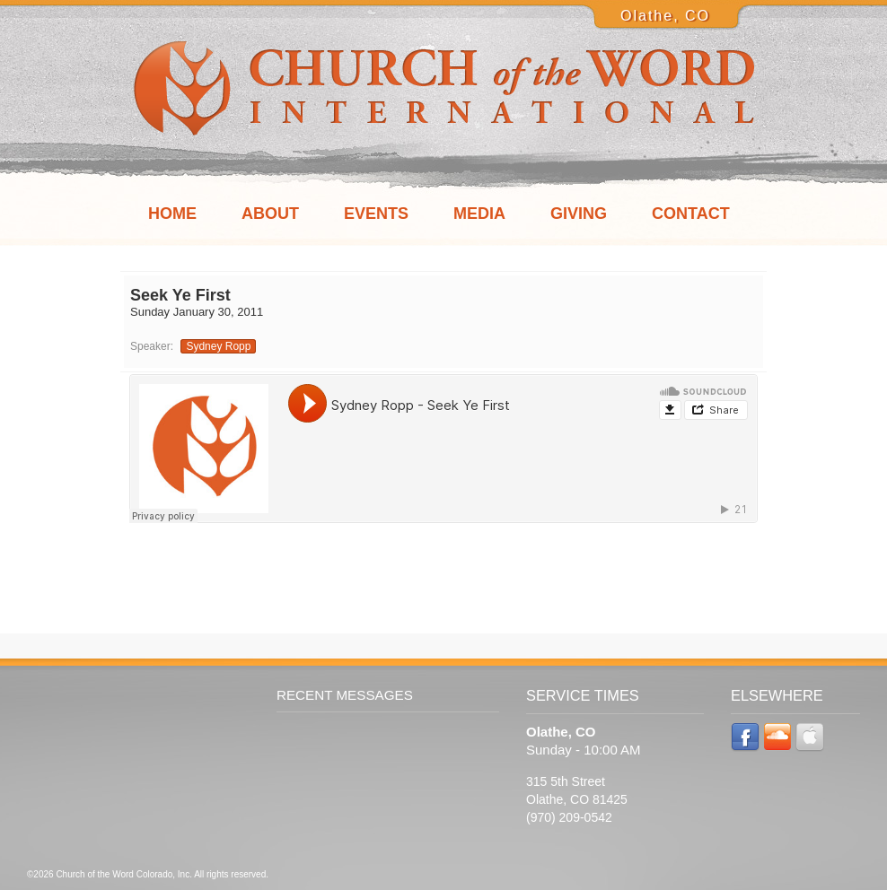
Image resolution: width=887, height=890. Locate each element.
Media (479, 213)
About (270, 213)
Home (172, 213)
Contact (691, 213)
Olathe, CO (665, 15)
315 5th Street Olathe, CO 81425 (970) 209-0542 (577, 799)
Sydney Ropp (218, 346)
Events (376, 213)
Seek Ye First (180, 295)
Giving (578, 213)
